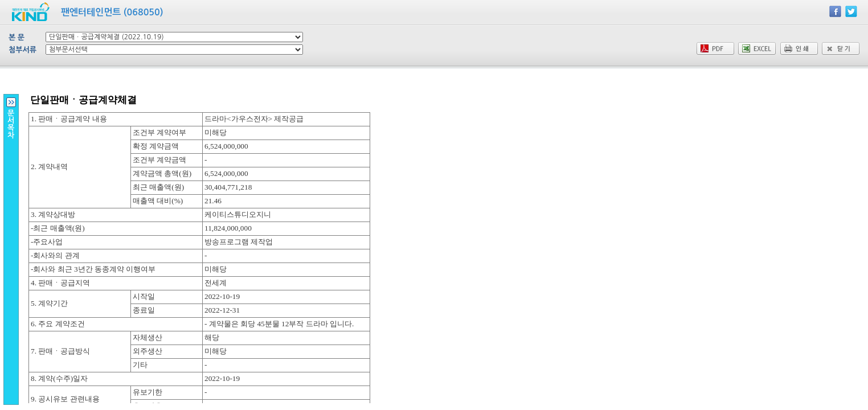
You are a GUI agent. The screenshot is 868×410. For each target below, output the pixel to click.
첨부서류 (22, 50)
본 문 (16, 37)
